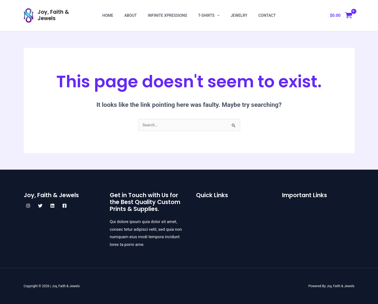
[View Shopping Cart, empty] (341, 15)
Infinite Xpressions (167, 15)
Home (107, 15)
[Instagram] (28, 205)
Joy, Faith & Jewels (53, 15)
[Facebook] (64, 205)
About (130, 15)
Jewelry (238, 15)
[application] (217, 15)
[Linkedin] (52, 205)
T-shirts (209, 15)
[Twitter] (40, 205)
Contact (267, 15)
